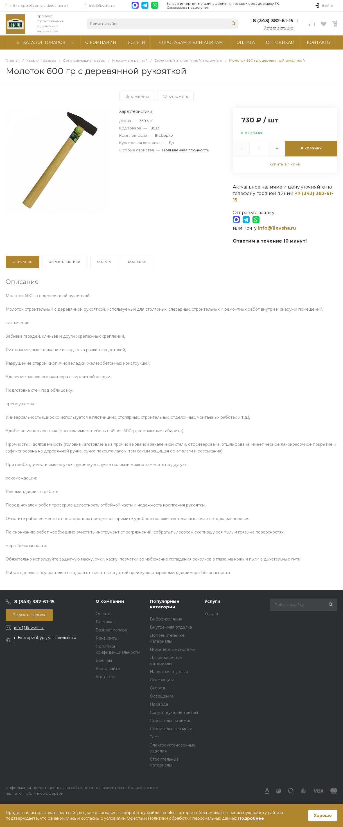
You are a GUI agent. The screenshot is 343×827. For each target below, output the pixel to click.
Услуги (212, 601)
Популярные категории (164, 604)
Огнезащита (162, 679)
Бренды (104, 660)
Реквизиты (107, 638)
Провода (159, 704)
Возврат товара (111, 630)
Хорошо (323, 815)
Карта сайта (108, 668)
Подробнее (251, 818)
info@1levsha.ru (102, 5)
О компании (110, 601)
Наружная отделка (169, 671)
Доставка (105, 621)
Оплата (103, 613)
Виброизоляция (166, 619)
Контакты (105, 676)
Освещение (162, 696)
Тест (154, 736)
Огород (157, 688)
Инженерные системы (172, 649)
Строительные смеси (171, 728)
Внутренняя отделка (171, 627)
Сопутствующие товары (174, 712)
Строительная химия (170, 720)
